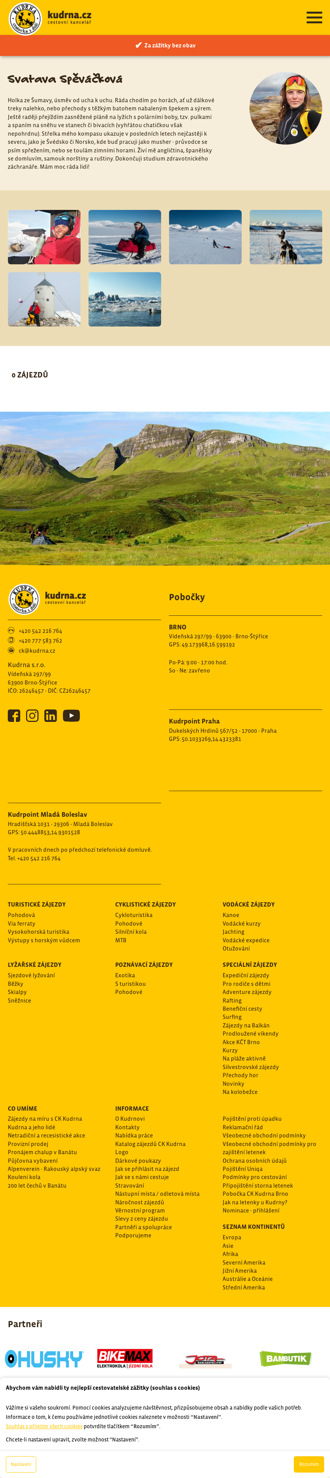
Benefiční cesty (242, 1008)
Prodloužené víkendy (251, 1033)
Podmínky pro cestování (255, 1177)
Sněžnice (19, 1000)
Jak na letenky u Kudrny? (255, 1202)
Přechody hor (240, 1075)
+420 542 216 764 (40, 630)
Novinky (233, 1083)
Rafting (232, 1000)
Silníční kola (131, 931)
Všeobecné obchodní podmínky (264, 1135)
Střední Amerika (244, 1287)
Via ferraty (21, 923)
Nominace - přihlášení (251, 1210)
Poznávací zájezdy (144, 964)
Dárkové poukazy (138, 1160)
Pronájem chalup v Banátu (42, 1152)
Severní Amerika (244, 1262)
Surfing (232, 1016)
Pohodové (128, 923)
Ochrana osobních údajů (255, 1160)
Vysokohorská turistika (38, 931)
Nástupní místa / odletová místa (157, 1193)
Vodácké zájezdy (249, 904)
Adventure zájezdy (247, 992)
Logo (121, 1152)
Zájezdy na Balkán (246, 1025)
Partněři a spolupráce (143, 1227)
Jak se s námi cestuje (142, 1177)
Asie (228, 1245)
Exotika (125, 975)
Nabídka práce (134, 1135)
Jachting (233, 931)
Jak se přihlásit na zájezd (147, 1168)
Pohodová (21, 915)
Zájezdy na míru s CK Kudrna (45, 1118)
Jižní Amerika (240, 1270)
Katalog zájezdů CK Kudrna (150, 1144)
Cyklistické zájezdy (145, 904)
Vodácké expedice (246, 940)
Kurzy (230, 1050)
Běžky (15, 983)
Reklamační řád (243, 1127)
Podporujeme (133, 1235)
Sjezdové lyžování (31, 975)
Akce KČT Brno (241, 1042)
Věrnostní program (140, 1210)
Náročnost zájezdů (139, 1202)
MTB (120, 940)
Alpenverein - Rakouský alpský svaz (54, 1168)
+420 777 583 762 (40, 640)
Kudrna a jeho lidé (31, 1127)
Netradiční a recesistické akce (46, 1135)
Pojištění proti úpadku (252, 1118)
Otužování (236, 948)
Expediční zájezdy (246, 975)
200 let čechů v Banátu (37, 1185)
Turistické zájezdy (37, 904)
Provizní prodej (28, 1144)
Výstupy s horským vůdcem (44, 940)
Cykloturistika (134, 915)
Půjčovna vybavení (33, 1160)
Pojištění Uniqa (243, 1168)
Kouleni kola (24, 1177)
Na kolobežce (240, 1091)
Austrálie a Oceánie (248, 1278)
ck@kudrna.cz (37, 650)
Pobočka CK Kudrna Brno (255, 1193)
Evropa (232, 1237)
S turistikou (130, 983)
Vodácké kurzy (242, 923)
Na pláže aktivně (244, 1058)
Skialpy (17, 992)
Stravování (129, 1185)
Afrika (230, 1254)
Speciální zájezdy (250, 964)
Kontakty (127, 1127)
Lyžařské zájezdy (34, 964)
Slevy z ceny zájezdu (141, 1218)
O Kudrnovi (130, 1118)
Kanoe (231, 915)
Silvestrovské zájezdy (251, 1067)
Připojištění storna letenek (258, 1185)
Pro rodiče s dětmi (246, 983)
